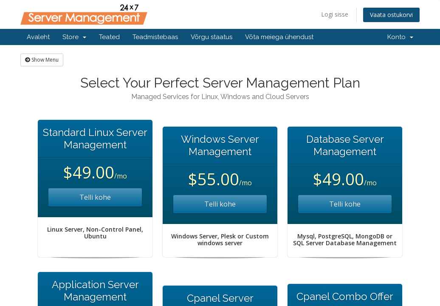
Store (74, 37)
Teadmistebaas (155, 37)
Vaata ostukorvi (391, 15)
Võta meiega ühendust (279, 37)
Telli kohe (95, 197)
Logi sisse (334, 14)
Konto (400, 37)
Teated (109, 37)
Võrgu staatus (211, 37)
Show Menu (42, 59)
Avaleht (38, 37)
